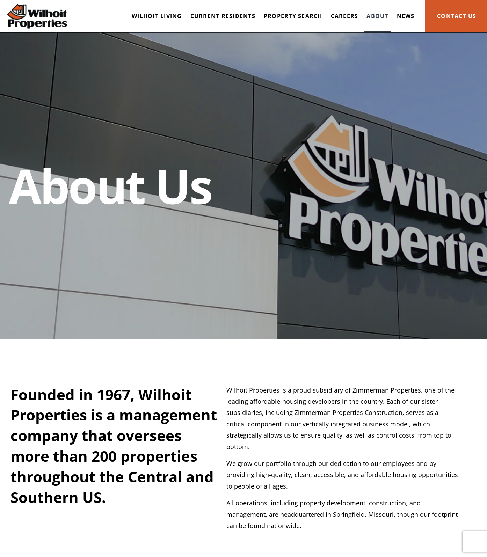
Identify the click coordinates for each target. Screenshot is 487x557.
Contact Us (457, 16)
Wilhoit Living (157, 16)
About (377, 16)
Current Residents (222, 16)
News (406, 16)
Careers (344, 16)
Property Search (293, 16)
